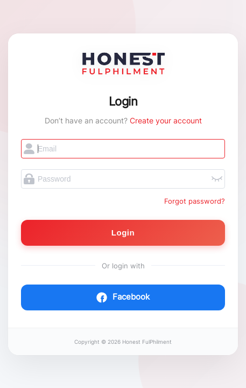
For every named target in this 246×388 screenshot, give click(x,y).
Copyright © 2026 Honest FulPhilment (123, 342)
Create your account (166, 120)
